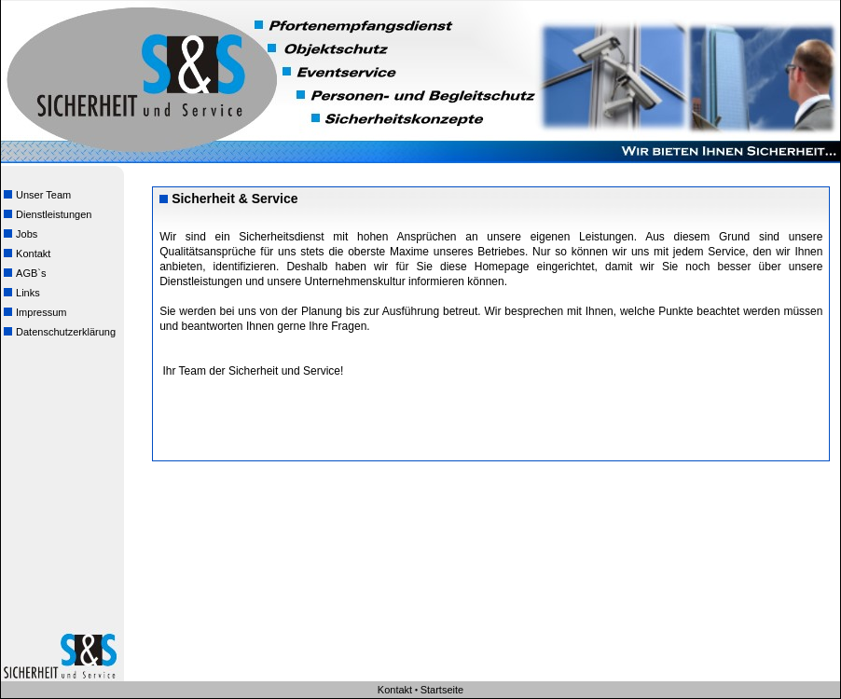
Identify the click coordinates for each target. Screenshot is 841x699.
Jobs (19, 233)
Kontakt (25, 252)
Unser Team (36, 193)
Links (20, 291)
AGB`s (23, 272)
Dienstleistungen (46, 213)
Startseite (441, 689)
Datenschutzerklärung (58, 330)
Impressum (33, 311)
